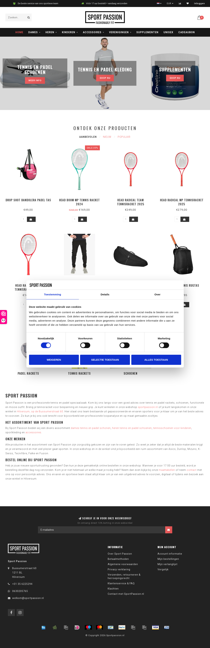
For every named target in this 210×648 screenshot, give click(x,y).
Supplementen (147, 32)
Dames (33, 32)
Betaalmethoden (118, 559)
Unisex (168, 32)
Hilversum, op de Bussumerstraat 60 (40, 411)
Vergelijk (163, 569)
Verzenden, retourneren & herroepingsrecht (124, 576)
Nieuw (107, 136)
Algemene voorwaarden (123, 564)
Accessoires (92, 32)
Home (19, 32)
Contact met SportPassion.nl (126, 593)
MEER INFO (35, 80)
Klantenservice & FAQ (121, 583)
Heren (49, 32)
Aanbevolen (88, 136)
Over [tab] (157, 294)
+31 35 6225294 (22, 584)
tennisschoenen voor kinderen (172, 428)
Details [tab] (105, 294)
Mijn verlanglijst (167, 564)
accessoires (33, 432)
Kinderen (68, 32)
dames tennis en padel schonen (91, 428)
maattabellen (167, 470)
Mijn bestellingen (168, 559)
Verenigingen (119, 32)
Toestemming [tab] (52, 294)
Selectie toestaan (105, 359)
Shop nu (105, 78)
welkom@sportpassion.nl (28, 598)
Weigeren (54, 359)
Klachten (113, 588)
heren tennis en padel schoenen (132, 428)
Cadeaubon (186, 32)
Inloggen (199, 3)
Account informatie (170, 553)
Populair (124, 136)
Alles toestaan (156, 359)
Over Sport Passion (120, 553)
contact (192, 470)
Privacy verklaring (119, 569)
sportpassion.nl (148, 407)
